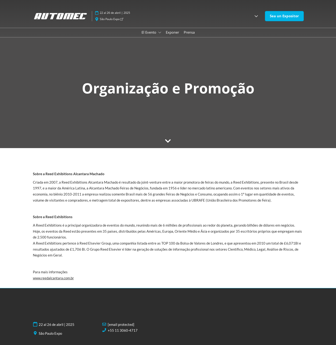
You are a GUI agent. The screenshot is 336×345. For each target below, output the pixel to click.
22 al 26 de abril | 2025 (115, 13)
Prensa (189, 32)
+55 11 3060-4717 (123, 330)
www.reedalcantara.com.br (53, 278)
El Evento (149, 32)
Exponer (172, 32)
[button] (256, 16)
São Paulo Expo (111, 19)
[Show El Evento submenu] (159, 32)
